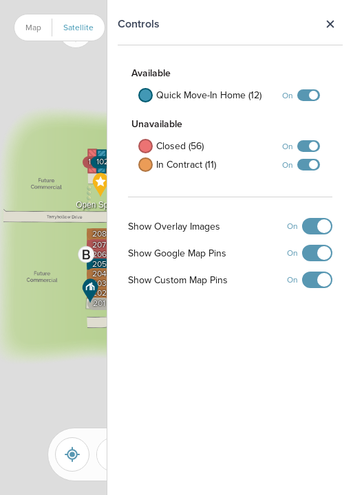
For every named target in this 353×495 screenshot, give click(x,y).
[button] (90, 290)
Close (330, 24)
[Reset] (72, 454)
